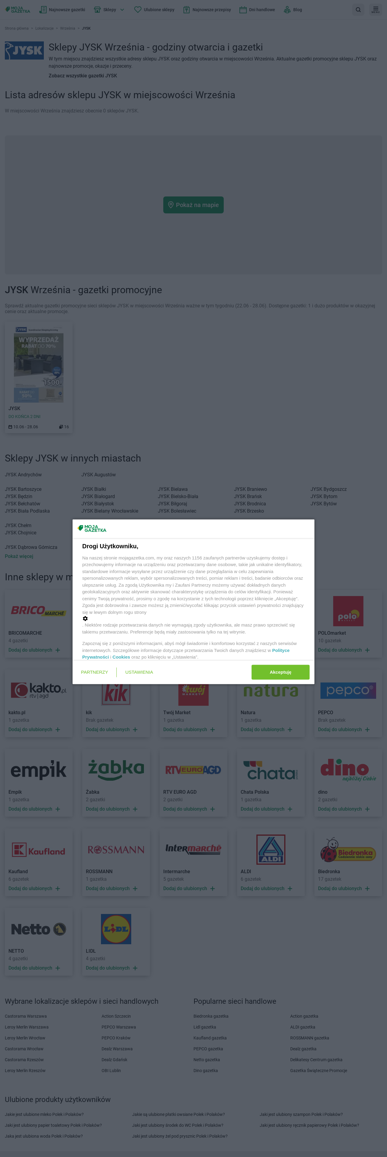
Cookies (121, 657)
